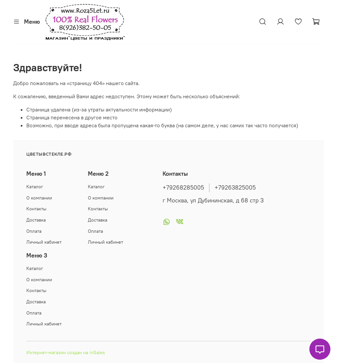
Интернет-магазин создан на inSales (65, 352)
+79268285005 (183, 187)
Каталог (34, 187)
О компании (39, 198)
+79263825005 (235, 187)
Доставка (36, 220)
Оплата (33, 231)
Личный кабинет (44, 242)
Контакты (36, 209)
